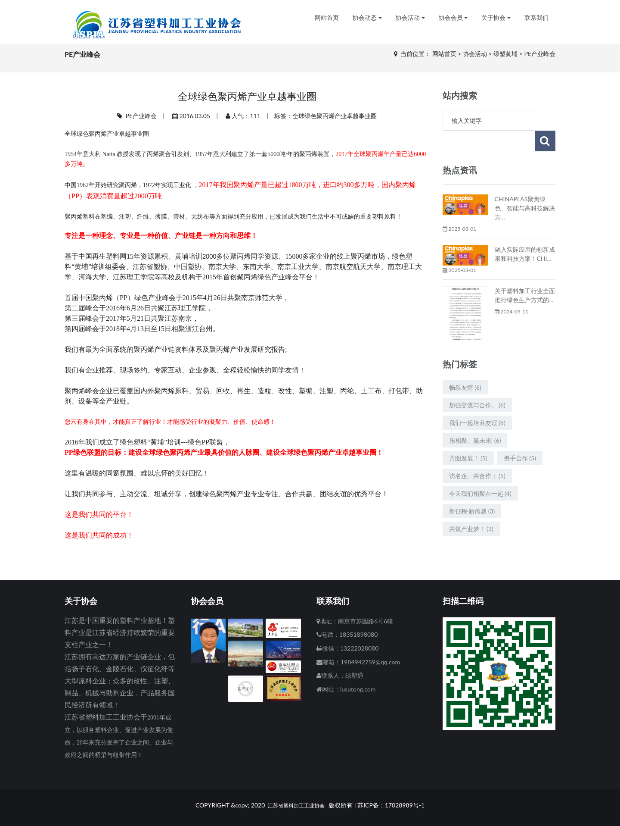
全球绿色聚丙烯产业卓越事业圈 (334, 115)
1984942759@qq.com (370, 662)
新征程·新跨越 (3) (472, 490)
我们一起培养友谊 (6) (477, 402)
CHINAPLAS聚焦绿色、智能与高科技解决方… (525, 187)
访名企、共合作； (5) (477, 455)
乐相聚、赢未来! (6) (475, 419)
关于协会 (496, 18)
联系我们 (536, 18)
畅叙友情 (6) (465, 366)
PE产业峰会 (540, 53)
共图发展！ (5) (468, 437)
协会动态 (367, 18)
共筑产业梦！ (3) (471, 508)
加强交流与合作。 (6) (477, 384)
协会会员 (453, 18)
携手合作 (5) (520, 437)
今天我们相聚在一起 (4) (480, 472)
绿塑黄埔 (505, 53)
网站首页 (327, 18)
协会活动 (410, 18)
